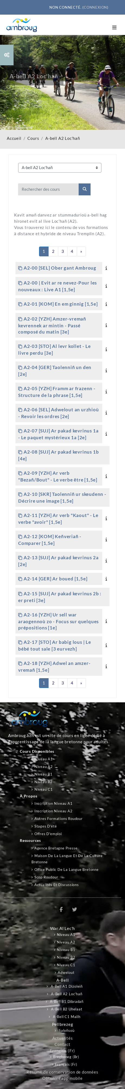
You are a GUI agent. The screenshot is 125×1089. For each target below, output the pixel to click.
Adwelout (66, 972)
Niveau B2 (43, 782)
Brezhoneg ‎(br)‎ (66, 1057)
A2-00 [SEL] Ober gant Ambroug (60, 268)
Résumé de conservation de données (62, 1072)
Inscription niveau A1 (53, 803)
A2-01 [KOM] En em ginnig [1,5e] (61, 304)
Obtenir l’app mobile (62, 1078)
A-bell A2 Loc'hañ (62, 138)
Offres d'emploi (48, 834)
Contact (62, 1044)
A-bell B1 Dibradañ (66, 1001)
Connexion (95, 7)
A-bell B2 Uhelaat (66, 1009)
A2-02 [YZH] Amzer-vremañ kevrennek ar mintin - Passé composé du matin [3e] (52, 325)
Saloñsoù (66, 1030)
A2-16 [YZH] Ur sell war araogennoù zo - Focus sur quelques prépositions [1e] (58, 621)
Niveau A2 (43, 766)
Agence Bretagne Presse (56, 848)
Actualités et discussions (56, 885)
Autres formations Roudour (58, 818)
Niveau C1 (43, 789)
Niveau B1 (43, 774)
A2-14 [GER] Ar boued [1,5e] (56, 578)
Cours (33, 138)
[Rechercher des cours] (48, 189)
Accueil (14, 138)
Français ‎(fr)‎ (62, 1050)
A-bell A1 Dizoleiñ (66, 986)
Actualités (62, 1038)
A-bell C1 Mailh (66, 1016)
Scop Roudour (46, 877)
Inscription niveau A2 (53, 811)
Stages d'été (45, 826)
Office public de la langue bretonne (66, 869)
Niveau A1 (43, 759)
